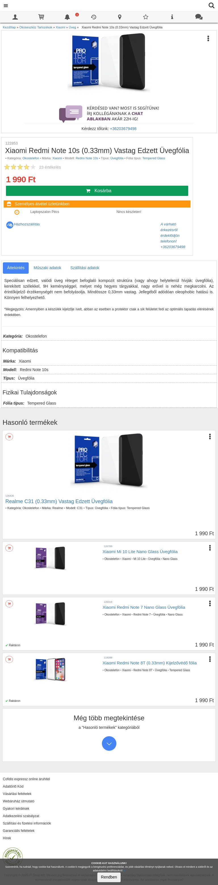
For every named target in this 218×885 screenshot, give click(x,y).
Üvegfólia (116, 158)
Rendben (109, 877)
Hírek (7, 838)
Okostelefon (30, 158)
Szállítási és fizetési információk (27, 823)
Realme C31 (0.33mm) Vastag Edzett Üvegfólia (59, 501)
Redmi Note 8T (142, 670)
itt (124, 870)
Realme (58, 508)
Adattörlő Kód (13, 786)
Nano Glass (170, 558)
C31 (80, 508)
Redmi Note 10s (87, 158)
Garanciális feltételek (18, 831)
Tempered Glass (153, 158)
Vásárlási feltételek (17, 794)
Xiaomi (57, 158)
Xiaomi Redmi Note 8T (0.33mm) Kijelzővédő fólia (150, 662)
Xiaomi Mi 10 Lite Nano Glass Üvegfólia (140, 551)
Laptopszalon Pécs (44, 212)
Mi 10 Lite (139, 558)
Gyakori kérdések (16, 809)
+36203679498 (123, 128)
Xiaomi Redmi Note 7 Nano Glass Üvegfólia (144, 607)
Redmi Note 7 (142, 614)
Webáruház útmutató (18, 801)
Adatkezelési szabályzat (21, 816)
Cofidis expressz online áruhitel (26, 779)
